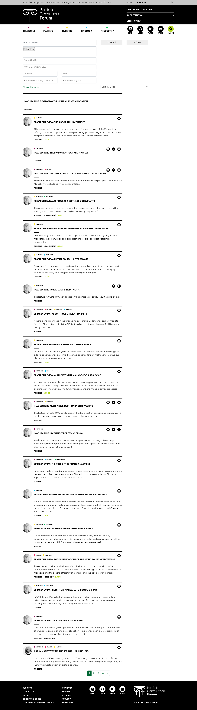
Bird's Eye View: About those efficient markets (60, 313)
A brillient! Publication (145, 702)
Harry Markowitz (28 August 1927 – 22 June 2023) (61, 651)
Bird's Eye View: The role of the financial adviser (62, 464)
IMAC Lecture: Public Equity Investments (57, 289)
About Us (27, 688)
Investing (67, 29)
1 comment (48, 577)
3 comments (49, 215)
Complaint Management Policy (38, 702)
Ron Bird (28, 109)
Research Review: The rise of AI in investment (59, 122)
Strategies (29, 29)
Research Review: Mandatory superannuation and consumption (71, 228)
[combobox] (59, 51)
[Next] (107, 673)
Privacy (27, 695)
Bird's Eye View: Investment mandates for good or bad (65, 589)
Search (111, 42)
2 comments (49, 246)
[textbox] (59, 53)
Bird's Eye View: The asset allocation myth (58, 620)
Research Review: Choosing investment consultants (64, 201)
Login (129, 2)
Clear (137, 42)
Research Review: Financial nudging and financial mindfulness (70, 494)
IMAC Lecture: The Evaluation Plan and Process (61, 152)
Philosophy (107, 29)
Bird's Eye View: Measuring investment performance (63, 528)
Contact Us (28, 691)
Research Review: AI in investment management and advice (67, 375)
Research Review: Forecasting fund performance (62, 344)
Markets (48, 29)
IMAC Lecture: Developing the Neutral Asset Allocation (56, 101)
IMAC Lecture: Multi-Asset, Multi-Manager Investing (63, 406)
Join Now (141, 2)
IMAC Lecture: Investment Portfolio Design (58, 433)
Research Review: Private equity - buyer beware (61, 259)
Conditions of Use (32, 699)
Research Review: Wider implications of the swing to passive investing (74, 559)
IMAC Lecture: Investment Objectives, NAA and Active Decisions (70, 173)
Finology (86, 29)
